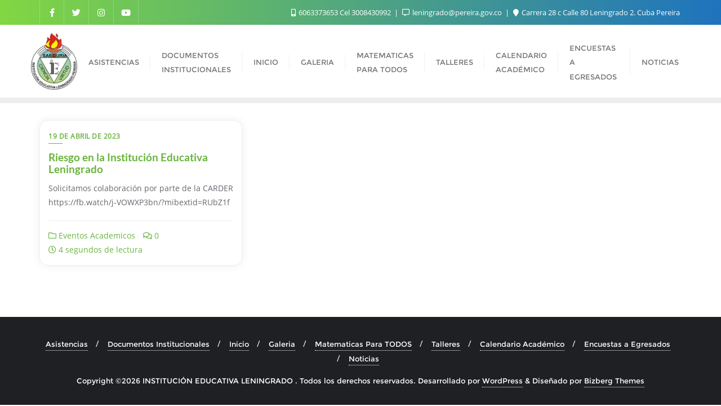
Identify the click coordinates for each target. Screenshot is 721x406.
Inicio (239, 343)
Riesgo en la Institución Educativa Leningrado (128, 163)
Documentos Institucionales (159, 343)
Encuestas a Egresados (627, 343)
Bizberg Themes (614, 380)
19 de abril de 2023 (84, 136)
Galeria (282, 343)
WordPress (502, 380)
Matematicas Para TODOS (363, 343)
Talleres (445, 343)
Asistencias (67, 343)
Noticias (364, 358)
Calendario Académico (522, 343)
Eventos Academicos (91, 235)
